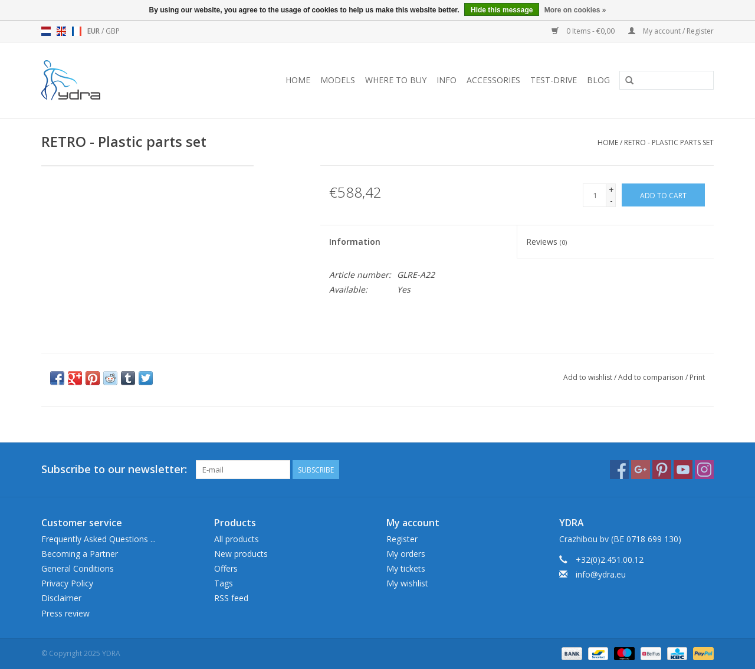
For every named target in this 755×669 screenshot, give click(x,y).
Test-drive (553, 80)
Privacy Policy (67, 583)
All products (236, 539)
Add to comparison (651, 377)
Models (337, 80)
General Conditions (77, 568)
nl (46, 31)
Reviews (546, 241)
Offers (226, 568)
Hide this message (502, 10)
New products (241, 553)
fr (76, 31)
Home (297, 80)
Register (402, 539)
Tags (223, 583)
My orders (405, 553)
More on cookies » (575, 10)
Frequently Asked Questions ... (98, 539)
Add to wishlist (587, 377)
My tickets (405, 568)
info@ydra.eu (601, 574)
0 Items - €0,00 (584, 31)
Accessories (493, 80)
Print (697, 377)
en (61, 31)
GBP (113, 31)
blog (598, 80)
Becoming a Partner (79, 553)
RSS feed (231, 598)
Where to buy (395, 80)
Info (446, 80)
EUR (94, 31)
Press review (65, 613)
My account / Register (671, 31)
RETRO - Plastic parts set (669, 142)
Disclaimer (61, 598)
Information (354, 241)
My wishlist (407, 583)
